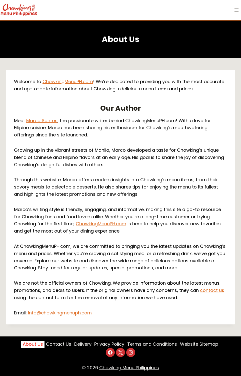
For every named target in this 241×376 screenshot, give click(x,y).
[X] (120, 352)
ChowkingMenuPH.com (67, 81)
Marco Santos (42, 120)
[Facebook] (110, 352)
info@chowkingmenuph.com (60, 313)
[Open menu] (236, 10)
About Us (33, 344)
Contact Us (58, 344)
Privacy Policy (109, 344)
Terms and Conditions (152, 344)
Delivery (83, 344)
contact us (212, 290)
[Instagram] (130, 352)
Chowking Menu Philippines (129, 367)
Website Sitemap (199, 344)
